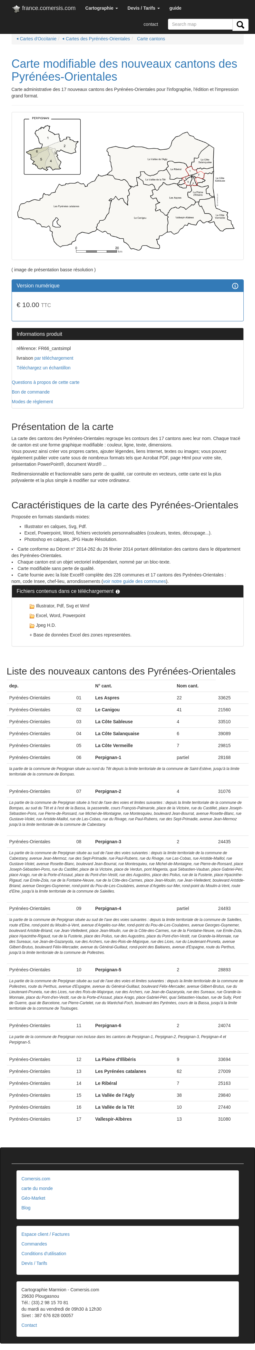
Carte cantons (150, 38)
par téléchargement (53, 358)
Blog (26, 1207)
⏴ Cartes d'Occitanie (36, 38)
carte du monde (37, 1188)
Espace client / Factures (46, 1234)
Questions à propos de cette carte (46, 382)
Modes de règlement (32, 401)
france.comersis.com (44, 9)
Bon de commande (31, 392)
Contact (29, 1325)
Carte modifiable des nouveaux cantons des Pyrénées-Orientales (124, 70)
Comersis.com (36, 1178)
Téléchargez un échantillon (44, 367)
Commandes (34, 1243)
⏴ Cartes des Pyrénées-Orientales (96, 38)
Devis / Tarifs (34, 1263)
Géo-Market (33, 1198)
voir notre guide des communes (134, 581)
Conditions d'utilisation (44, 1253)
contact (150, 24)
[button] (102, 8)
